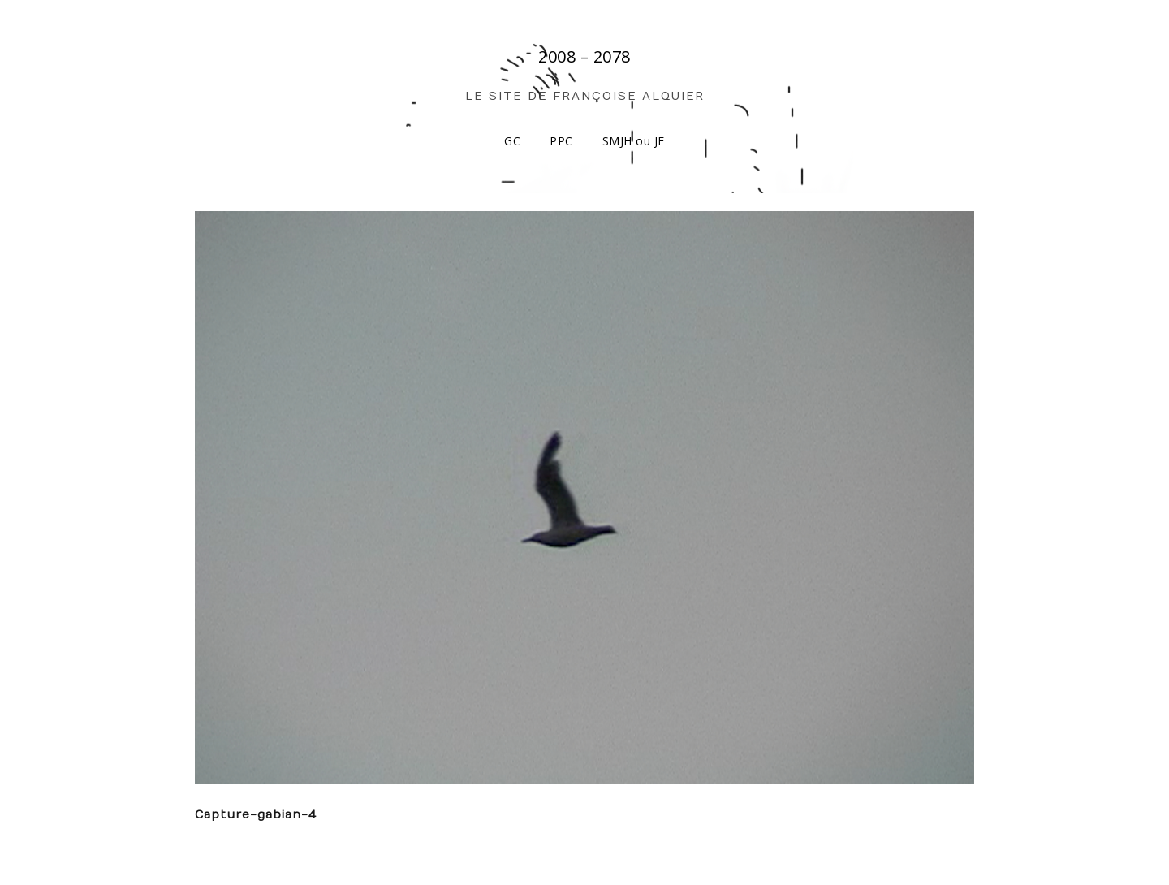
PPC (561, 141)
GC (512, 141)
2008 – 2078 (584, 56)
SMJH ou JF (633, 141)
